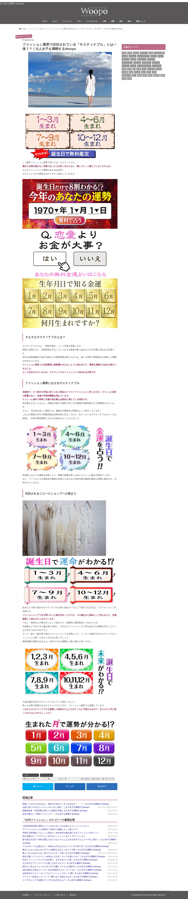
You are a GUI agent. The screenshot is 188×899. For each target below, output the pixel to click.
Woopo (27, 779)
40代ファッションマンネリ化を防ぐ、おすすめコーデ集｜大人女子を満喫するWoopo (59, 860)
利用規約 (25, 895)
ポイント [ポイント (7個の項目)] (156, 63)
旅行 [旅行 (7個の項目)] (143, 72)
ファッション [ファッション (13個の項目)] (127, 63)
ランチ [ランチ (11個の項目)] (133, 66)
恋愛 (112, 21)
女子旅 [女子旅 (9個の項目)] (124, 72)
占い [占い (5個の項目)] (144, 69)
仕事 (104, 21)
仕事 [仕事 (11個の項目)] (129, 69)
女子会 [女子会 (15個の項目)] (158, 69)
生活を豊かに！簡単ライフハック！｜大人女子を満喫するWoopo (51, 814)
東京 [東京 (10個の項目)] (148, 72)
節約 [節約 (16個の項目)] (144, 75)
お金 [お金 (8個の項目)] (150, 53)
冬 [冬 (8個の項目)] (134, 69)
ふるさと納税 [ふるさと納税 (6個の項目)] (159, 53)
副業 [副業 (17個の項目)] (138, 69)
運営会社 (73, 895)
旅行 (121, 21)
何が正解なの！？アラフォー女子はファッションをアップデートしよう (53, 836)
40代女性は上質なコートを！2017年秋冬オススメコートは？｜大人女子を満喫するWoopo (62, 870)
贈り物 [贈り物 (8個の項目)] (156, 75)
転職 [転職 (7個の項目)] (124, 79)
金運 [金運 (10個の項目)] (129, 79)
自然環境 (97, 779)
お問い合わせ (60, 895)
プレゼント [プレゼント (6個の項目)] (147, 63)
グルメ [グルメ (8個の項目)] (160, 56)
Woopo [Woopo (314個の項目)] (136, 53)
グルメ (54, 21)
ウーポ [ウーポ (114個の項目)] (124, 56)
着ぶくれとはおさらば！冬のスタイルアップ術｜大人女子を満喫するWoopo (55, 853)
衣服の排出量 (109, 779)
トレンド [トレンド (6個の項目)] (151, 59)
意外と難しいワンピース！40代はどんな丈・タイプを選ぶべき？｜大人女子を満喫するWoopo (63, 856)
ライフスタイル (92, 21)
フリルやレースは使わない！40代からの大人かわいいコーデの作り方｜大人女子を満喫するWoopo (65, 846)
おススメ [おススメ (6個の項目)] (144, 53)
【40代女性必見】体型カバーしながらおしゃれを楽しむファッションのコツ (55, 826)
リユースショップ (73, 779)
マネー (79, 21)
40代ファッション (31, 775)
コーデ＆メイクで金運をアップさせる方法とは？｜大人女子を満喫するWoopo (56, 880)
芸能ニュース (140, 21)
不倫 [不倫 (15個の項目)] (124, 69)
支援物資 (86, 779)
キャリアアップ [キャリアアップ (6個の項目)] (143, 56)
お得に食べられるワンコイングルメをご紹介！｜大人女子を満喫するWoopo (55, 807)
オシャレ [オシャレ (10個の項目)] (132, 56)
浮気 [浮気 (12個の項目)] (154, 72)
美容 (129, 21)
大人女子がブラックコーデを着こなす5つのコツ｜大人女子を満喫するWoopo (56, 863)
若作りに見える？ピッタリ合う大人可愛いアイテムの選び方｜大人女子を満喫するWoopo (61, 866)
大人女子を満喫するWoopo (12, 4)
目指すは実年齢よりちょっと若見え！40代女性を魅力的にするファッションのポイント (60, 833)
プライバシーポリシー (42, 895)
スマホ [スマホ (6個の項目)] (133, 59)
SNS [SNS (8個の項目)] (129, 53)
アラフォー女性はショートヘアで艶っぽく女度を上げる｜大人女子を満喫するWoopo (59, 877)
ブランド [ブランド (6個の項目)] (137, 63)
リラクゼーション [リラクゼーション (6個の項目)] (144, 66)
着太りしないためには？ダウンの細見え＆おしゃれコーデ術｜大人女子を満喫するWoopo (61, 850)
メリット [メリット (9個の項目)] (125, 66)
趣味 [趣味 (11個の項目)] (162, 75)
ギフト (45, 21)
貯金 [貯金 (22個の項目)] (150, 75)
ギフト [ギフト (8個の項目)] (153, 56)
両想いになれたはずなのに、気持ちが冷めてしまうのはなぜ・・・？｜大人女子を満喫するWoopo (65, 804)
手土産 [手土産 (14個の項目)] (137, 72)
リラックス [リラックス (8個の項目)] (157, 66)
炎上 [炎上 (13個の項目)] (134, 75)
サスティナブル (40, 779)
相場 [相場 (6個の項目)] (139, 75)
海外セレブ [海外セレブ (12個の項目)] (126, 75)
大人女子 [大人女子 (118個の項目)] (151, 69)
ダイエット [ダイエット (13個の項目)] (142, 59)
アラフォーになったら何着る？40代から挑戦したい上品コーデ (50, 829)
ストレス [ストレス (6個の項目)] (125, 59)
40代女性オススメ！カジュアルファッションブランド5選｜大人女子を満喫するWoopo (60, 873)
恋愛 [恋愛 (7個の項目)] (131, 72)
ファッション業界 (56, 779)
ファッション (67, 21)
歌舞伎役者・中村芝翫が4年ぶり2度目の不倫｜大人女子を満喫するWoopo (54, 811)
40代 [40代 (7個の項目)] (124, 53)
